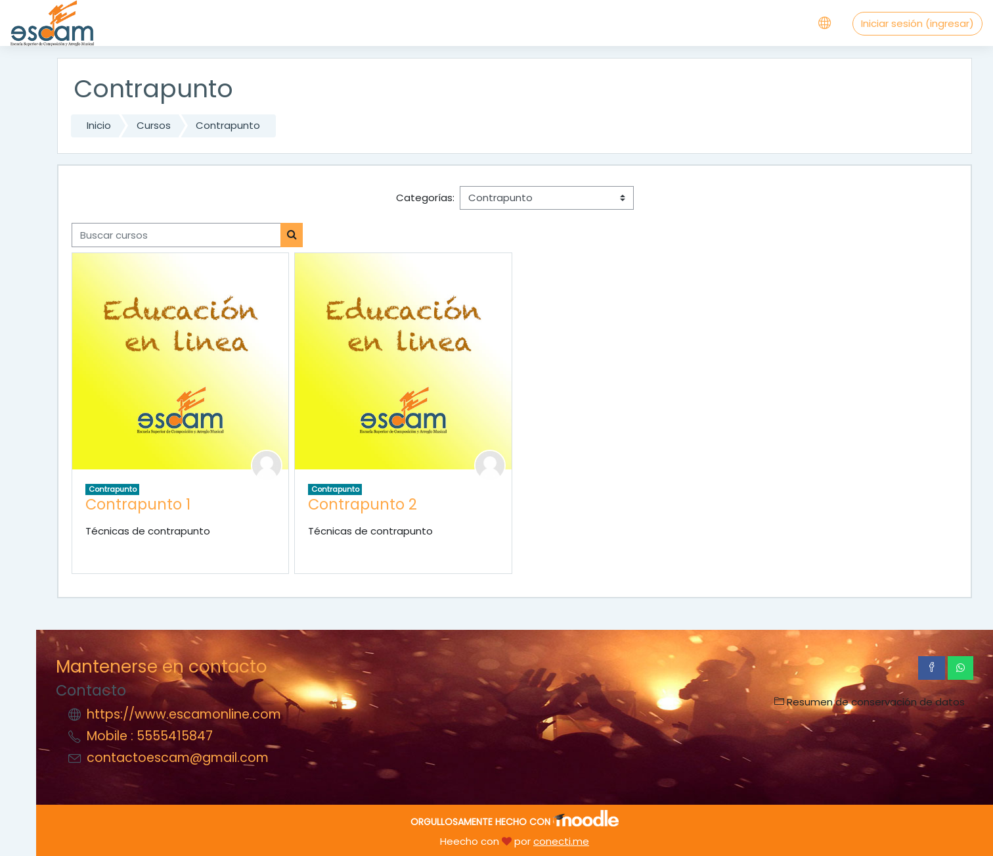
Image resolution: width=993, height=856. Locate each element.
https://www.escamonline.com (184, 714)
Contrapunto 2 (362, 504)
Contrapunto (228, 125)
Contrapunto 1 (137, 504)
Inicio (99, 125)
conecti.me (561, 841)
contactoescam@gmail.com (178, 758)
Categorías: (425, 197)
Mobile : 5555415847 (150, 736)
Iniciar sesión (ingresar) (917, 23)
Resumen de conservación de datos (869, 702)
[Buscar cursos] (176, 235)
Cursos (154, 125)
